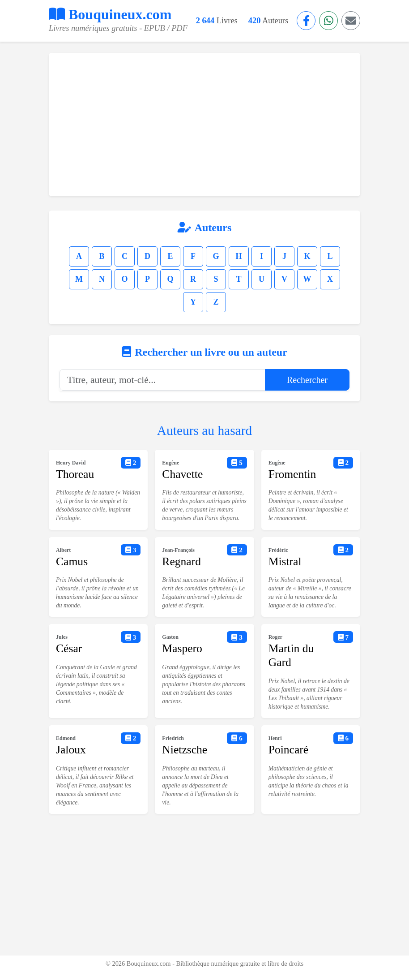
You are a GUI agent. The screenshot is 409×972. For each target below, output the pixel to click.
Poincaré (288, 749)
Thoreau (75, 474)
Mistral (285, 561)
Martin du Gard (291, 655)
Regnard (181, 561)
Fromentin (292, 474)
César (69, 648)
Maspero (182, 648)
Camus (72, 561)
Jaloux (71, 749)
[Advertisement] (204, 124)
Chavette (182, 474)
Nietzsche (184, 749)
